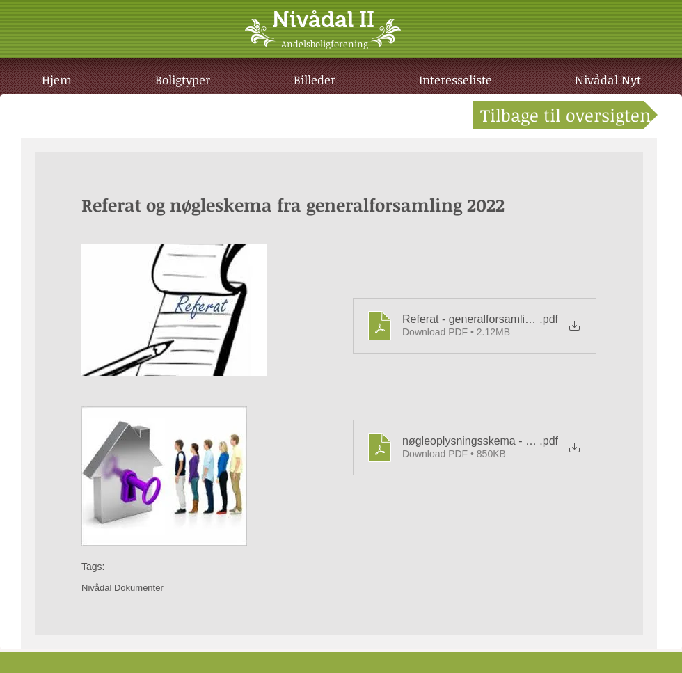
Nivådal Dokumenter (122, 588)
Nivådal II (323, 19)
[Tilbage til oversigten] (565, 115)
